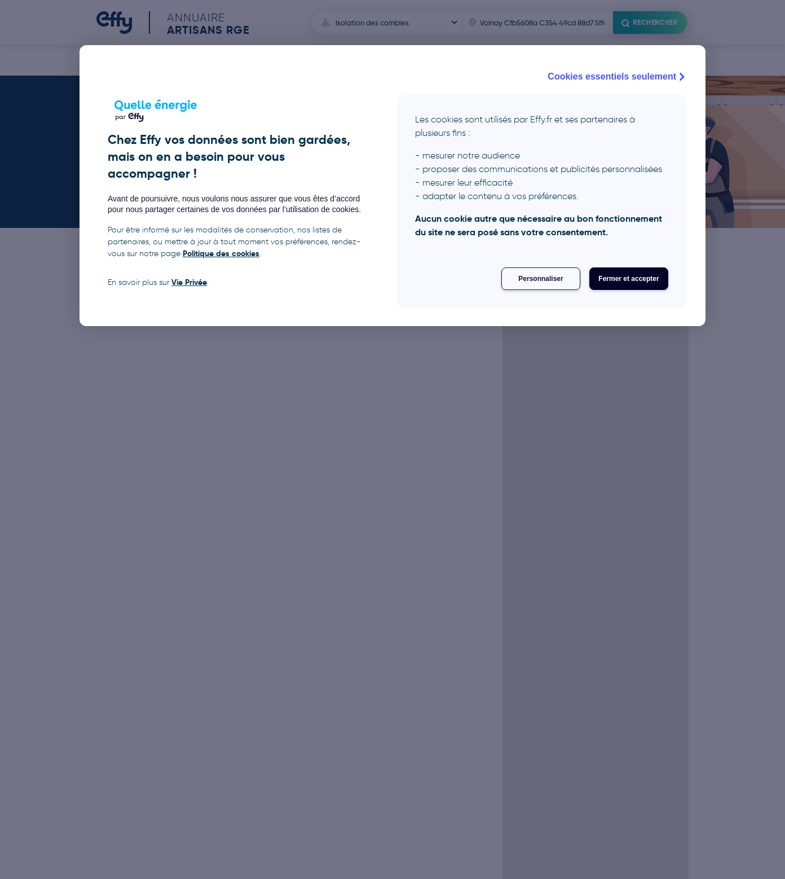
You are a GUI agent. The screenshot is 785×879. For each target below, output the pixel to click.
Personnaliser (540, 279)
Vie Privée (189, 282)
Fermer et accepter (628, 279)
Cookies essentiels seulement (617, 76)
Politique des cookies (221, 253)
